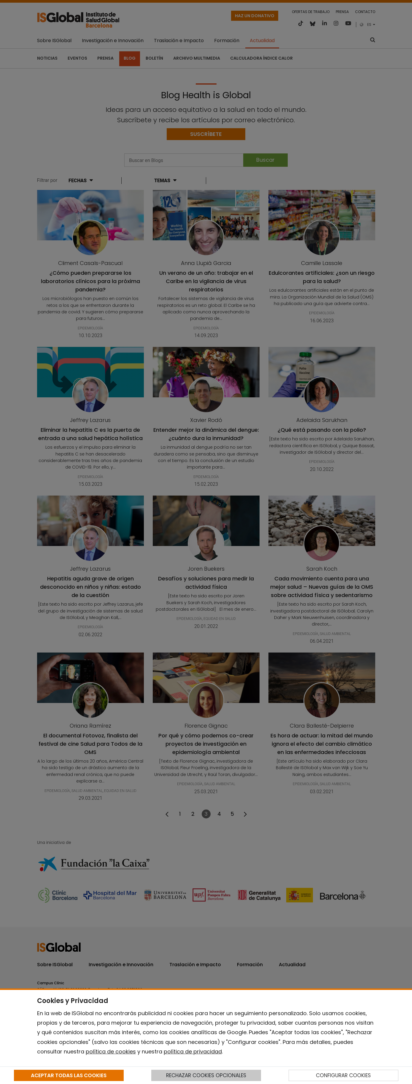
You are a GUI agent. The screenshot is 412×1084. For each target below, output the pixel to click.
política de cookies (111, 1051)
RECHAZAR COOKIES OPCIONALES (206, 1075)
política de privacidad (193, 1051)
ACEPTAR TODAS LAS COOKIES (68, 1075)
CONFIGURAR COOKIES (343, 1075)
